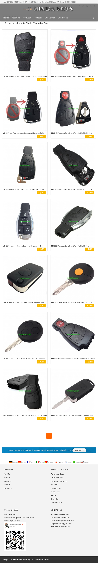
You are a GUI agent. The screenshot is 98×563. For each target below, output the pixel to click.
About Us (15, 18)
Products (27, 18)
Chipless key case (57, 478)
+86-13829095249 (12, 2)
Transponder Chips (57, 474)
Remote (53, 495)
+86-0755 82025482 (29, 2)
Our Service (50, 18)
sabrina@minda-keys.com (65, 521)
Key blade (54, 485)
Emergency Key (56, 488)
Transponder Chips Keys (59, 481)
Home (6, 18)
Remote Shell (24, 23)
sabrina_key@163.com (48, 2)
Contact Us (63, 18)
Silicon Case (55, 499)
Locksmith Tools (56, 503)
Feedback (37, 18)
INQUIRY (41, 80)
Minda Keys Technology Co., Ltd (25, 560)
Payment (7, 485)
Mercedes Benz (41, 23)
